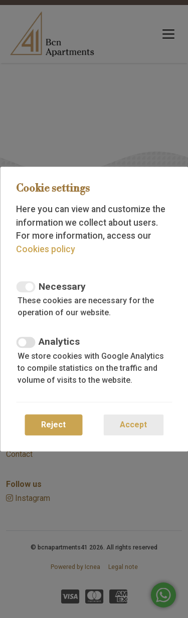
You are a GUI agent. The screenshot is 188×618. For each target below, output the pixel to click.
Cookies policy (45, 249)
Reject (53, 424)
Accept (133, 424)
